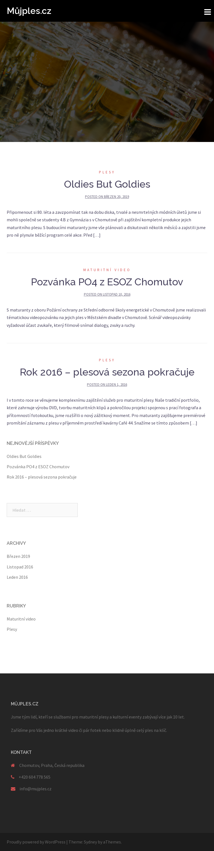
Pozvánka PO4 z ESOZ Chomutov (107, 282)
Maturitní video (107, 270)
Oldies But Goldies (107, 184)
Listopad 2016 (20, 567)
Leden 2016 (17, 577)
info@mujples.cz (36, 788)
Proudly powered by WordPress (36, 842)
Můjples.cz (29, 11)
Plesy (107, 172)
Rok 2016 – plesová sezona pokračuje (107, 372)
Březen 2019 (18, 556)
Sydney (90, 842)
